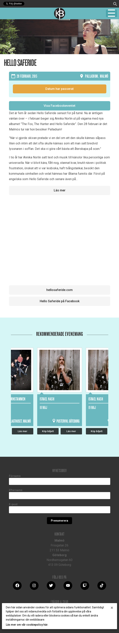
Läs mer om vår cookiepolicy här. (27, 624)
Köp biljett (48, 431)
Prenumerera (59, 520)
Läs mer (59, 190)
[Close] (112, 607)
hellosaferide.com (59, 290)
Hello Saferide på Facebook (59, 301)
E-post (13, 504)
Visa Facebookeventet (59, 106)
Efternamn (15, 490)
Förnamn (15, 476)
